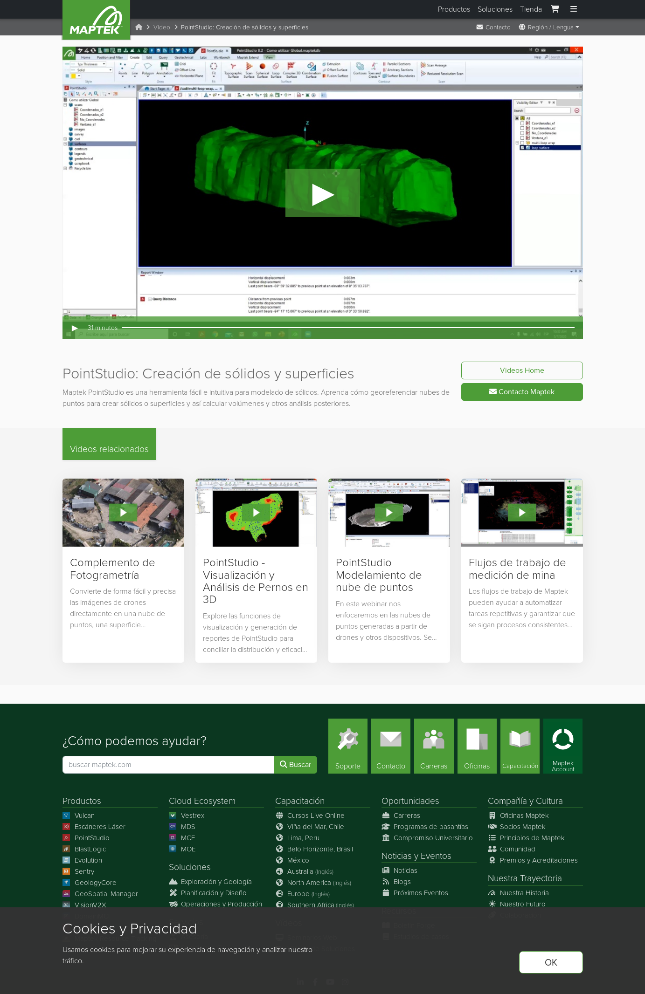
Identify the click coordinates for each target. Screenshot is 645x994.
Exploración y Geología (210, 882)
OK (551, 962)
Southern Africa (314, 905)
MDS (182, 827)
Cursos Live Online (310, 815)
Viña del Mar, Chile (310, 827)
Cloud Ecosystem (202, 801)
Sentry (78, 871)
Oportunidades (410, 801)
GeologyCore (89, 882)
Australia (304, 871)
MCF (182, 838)
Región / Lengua (546, 27)
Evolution (82, 860)
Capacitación (300, 801)
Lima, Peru (297, 838)
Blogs (396, 882)
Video (161, 27)
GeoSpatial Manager (100, 894)
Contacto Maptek (522, 391)
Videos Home (522, 370)
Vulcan (78, 815)
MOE (182, 849)
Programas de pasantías (425, 827)
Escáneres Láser (94, 827)
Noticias (396, 856)
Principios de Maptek (526, 838)
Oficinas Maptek (518, 815)
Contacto (493, 27)
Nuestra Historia (518, 893)
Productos (454, 9)
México (292, 860)
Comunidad (512, 849)
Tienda (531, 9)
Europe (302, 894)
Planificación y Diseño (208, 893)
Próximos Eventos (415, 893)
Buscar (295, 764)
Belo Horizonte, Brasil (314, 849)
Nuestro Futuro (517, 904)
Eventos (436, 856)
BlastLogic (84, 849)
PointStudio (86, 838)
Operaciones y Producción (216, 904)
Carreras (401, 815)
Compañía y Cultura (525, 801)
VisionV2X (84, 905)
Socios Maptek (517, 827)
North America (313, 882)
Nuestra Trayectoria (525, 878)
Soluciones (495, 9)
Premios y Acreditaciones (533, 860)
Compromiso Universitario (427, 838)
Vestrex (187, 815)
